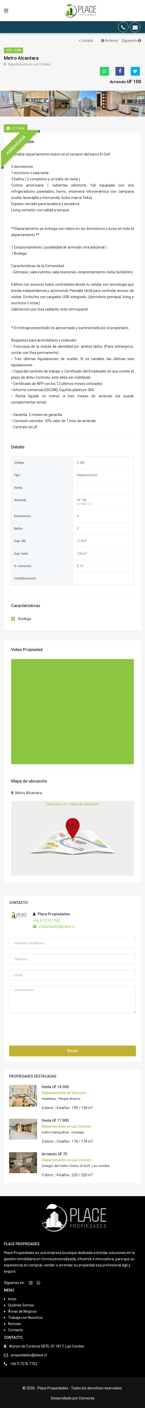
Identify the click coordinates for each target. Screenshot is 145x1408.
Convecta (86, 1397)
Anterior (109, 40)
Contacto (15, 1329)
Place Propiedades (51, 913)
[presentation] (48, 1027)
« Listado (86, 40)
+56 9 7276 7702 (46, 919)
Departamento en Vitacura (64, 1092)
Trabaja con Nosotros (25, 1316)
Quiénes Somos (21, 1304)
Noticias (14, 1323)
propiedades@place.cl (54, 925)
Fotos (16, 127)
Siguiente (131, 40)
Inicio (12, 1298)
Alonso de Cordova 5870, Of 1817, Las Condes (46, 1345)
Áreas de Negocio (22, 1310)
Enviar (72, 1050)
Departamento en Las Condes (66, 1125)
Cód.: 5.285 (13, 50)
